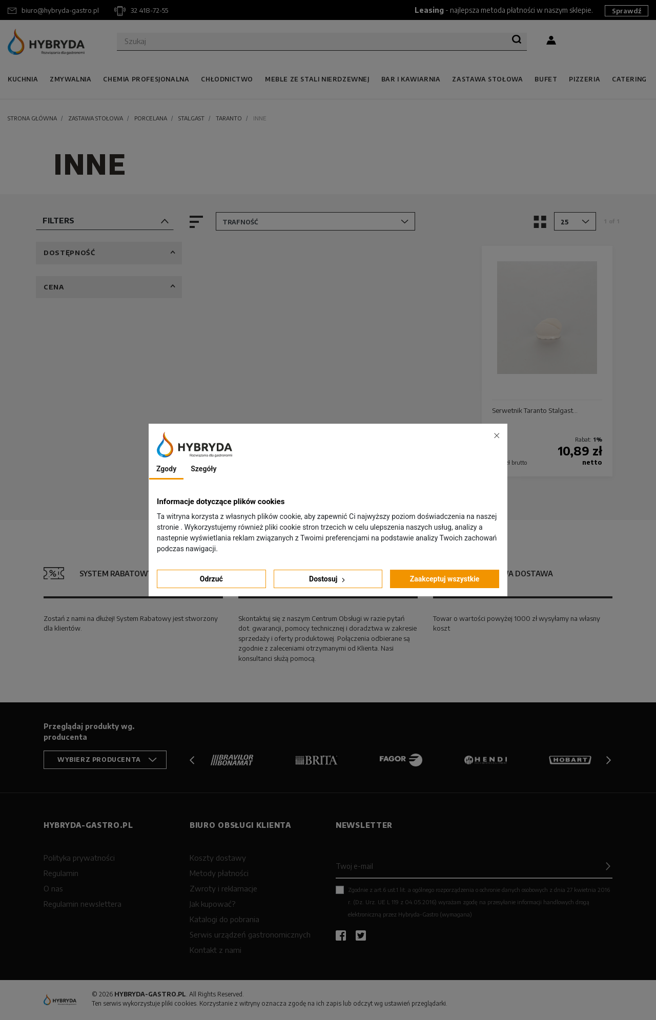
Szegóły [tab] (203, 469)
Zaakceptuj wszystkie (445, 579)
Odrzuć (211, 579)
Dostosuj (328, 579)
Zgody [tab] (166, 469)
